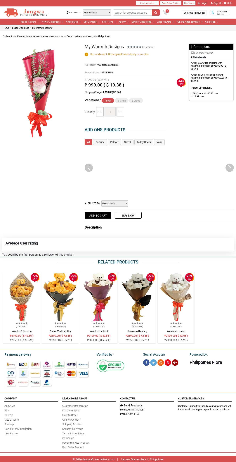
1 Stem (107, 100)
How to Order (69, 414)
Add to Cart (98, 215)
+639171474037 (136, 409)
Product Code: (98, 72)
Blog (7, 410)
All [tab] (88, 142)
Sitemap (9, 423)
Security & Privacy (72, 428)
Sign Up (216, 3)
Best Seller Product (171, 3)
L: (196, 93)
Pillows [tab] (114, 142)
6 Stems (136, 100)
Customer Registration (75, 405)
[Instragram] (160, 362)
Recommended (147, 3)
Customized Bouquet (194, 12)
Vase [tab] (159, 142)
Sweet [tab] (127, 142)
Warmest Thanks (176, 331)
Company (10, 398)
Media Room (11, 419)
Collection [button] (211, 21)
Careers (8, 414)
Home (6, 27)
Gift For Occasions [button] (143, 21)
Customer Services (191, 398)
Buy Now (128, 215)
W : (209, 93)
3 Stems (122, 100)
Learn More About (74, 398)
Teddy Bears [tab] (144, 142)
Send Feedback (131, 405)
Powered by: (198, 354)
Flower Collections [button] (52, 21)
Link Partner (11, 433)
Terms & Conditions (73, 433)
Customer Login (71, 410)
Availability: (101, 64)
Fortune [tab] (100, 142)
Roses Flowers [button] (29, 21)
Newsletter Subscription (18, 428)
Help (228, 3)
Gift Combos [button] (91, 21)
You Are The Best (99, 331)
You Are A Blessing (22, 331)
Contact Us (127, 398)
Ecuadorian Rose (20, 27)
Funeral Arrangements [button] (189, 21)
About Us (9, 405)
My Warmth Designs (42, 27)
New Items (189, 3)
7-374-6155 (133, 413)
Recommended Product (75, 442)
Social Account (153, 354)
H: (222, 93)
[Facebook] (146, 362)
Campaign (68, 437)
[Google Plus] (175, 362)
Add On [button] (124, 21)
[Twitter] (153, 362)
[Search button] (156, 12)
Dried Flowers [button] (165, 21)
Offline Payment (71, 419)
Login (202, 3)
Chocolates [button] (73, 21)
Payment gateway (16, 354)
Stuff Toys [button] (109, 21)
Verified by (104, 354)
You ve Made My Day (60, 331)
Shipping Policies (71, 423)
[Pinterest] (168, 362)
